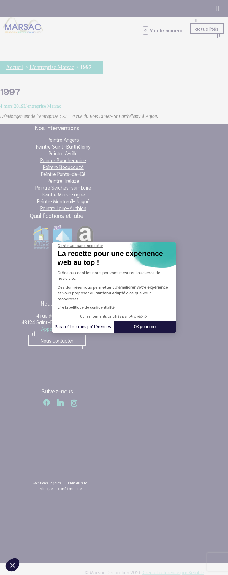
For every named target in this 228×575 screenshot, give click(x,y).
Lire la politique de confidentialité (86, 307)
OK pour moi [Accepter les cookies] (145, 326)
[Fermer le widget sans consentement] (80, 246)
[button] (12, 565)
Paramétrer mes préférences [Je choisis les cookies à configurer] (83, 326)
